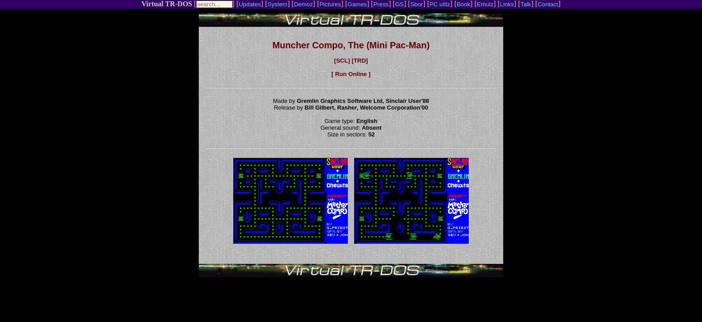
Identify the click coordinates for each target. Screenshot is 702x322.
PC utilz (439, 4)
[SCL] (342, 60)
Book (463, 4)
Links (507, 4)
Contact (548, 4)
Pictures (330, 4)
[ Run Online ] (350, 74)
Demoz (303, 4)
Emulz (485, 4)
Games (357, 4)
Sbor (417, 4)
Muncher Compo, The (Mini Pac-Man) (350, 45)
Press (381, 4)
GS (399, 4)
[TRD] (359, 60)
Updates (250, 4)
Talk (525, 4)
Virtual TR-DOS (166, 4)
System (277, 4)
